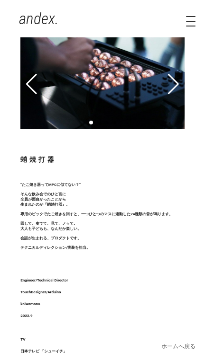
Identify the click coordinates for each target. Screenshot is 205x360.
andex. (39, 18)
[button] (91, 122)
